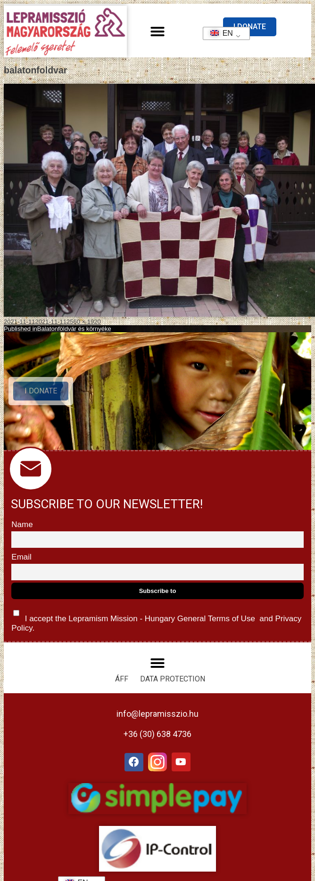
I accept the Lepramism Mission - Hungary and (156, 619)
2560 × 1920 (83, 321)
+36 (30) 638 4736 (157, 734)
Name (22, 524)
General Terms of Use (216, 618)
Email (21, 557)
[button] (157, 31)
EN (218, 33)
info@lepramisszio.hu (157, 714)
